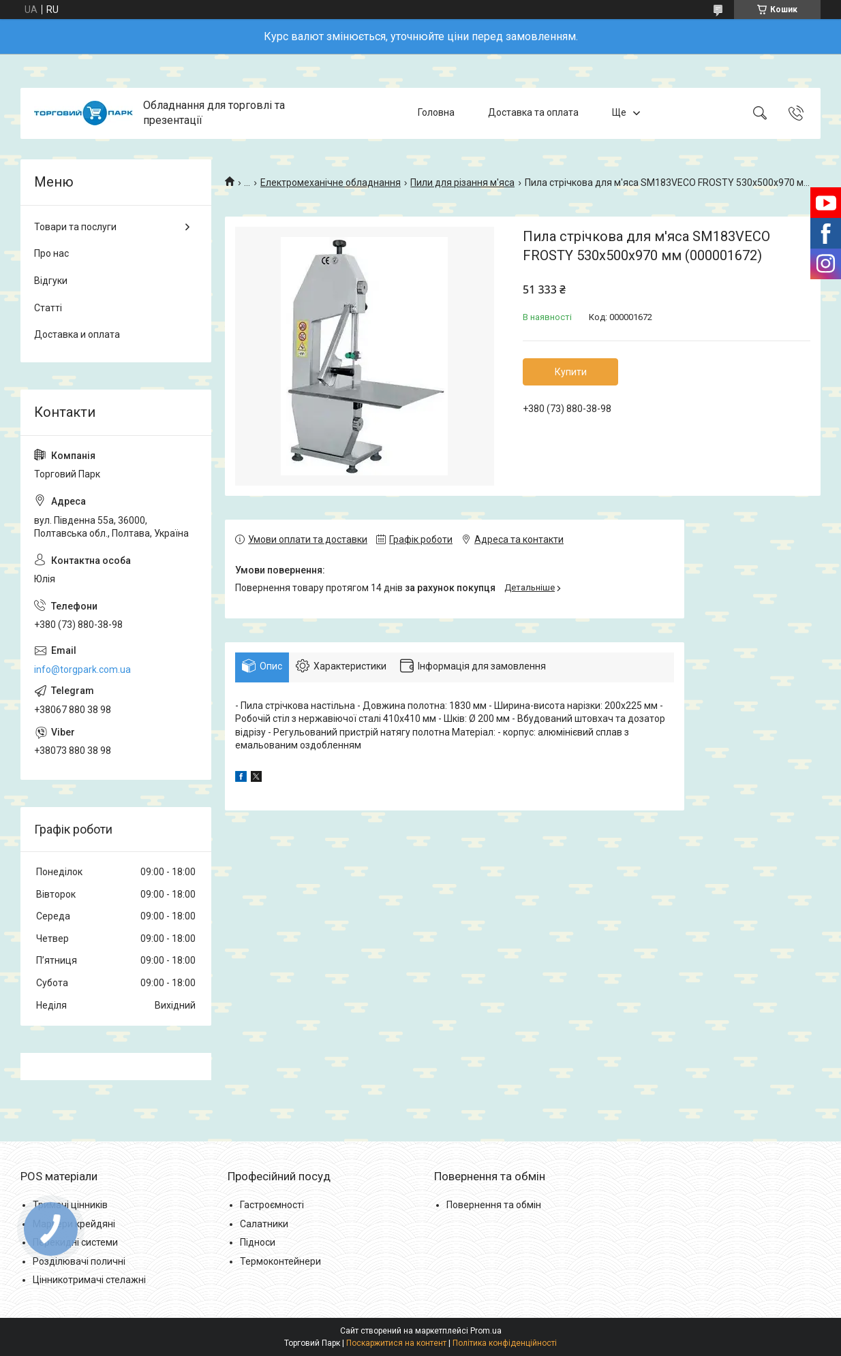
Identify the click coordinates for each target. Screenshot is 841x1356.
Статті (48, 307)
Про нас (51, 253)
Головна (436, 113)
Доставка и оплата (77, 334)
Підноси (257, 1242)
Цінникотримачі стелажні (89, 1279)
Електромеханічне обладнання (330, 182)
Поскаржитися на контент (396, 1343)
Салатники (264, 1223)
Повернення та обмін (493, 1204)
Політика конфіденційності (505, 1343)
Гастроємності (272, 1204)
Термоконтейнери (280, 1261)
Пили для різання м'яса (462, 182)
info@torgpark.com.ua (82, 669)
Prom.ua (486, 1331)
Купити (571, 371)
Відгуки (50, 280)
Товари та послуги (75, 226)
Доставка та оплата (533, 113)
